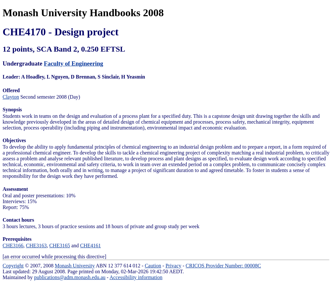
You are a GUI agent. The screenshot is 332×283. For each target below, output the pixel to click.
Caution (153, 265)
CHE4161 (90, 245)
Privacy (173, 265)
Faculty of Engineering (73, 63)
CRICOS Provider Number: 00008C (223, 265)
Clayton (11, 97)
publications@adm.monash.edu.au (69, 277)
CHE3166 (13, 245)
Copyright (13, 265)
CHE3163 (36, 245)
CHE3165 (59, 245)
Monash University (75, 265)
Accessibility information (136, 277)
